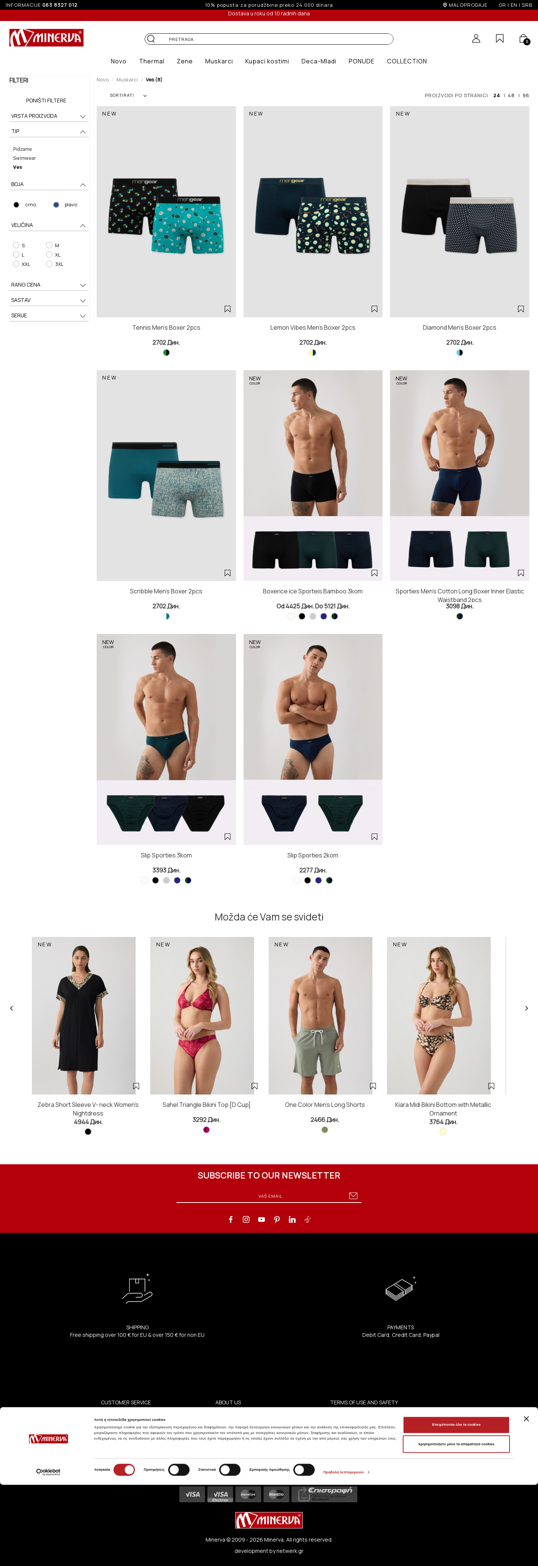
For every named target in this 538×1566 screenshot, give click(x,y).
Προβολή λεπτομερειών (343, 1553)
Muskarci (127, 79)
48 (511, 95)
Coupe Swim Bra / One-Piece (136, 1423)
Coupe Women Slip (124, 1414)
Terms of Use (347, 1414)
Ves (16, 166)
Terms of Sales (348, 1432)
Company (227, 1468)
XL (53, 254)
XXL (21, 264)
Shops (223, 1423)
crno (29, 204)
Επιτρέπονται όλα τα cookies (456, 1506)
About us (226, 1414)
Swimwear (23, 157)
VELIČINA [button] (48, 225)
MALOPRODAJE (468, 5)
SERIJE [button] (48, 316)
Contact (225, 1432)
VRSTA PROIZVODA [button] (48, 116)
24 (496, 95)
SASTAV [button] (48, 300)
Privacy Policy (346, 1423)
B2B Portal (228, 1441)
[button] (118, 61)
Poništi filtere (46, 100)
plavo (71, 204)
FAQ (335, 1441)
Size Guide (114, 1450)
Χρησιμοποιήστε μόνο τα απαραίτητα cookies (456, 1525)
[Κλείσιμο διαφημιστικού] (526, 1500)
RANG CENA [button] (48, 285)
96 (526, 95)
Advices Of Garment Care (132, 1441)
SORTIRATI (128, 95)
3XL (54, 264)
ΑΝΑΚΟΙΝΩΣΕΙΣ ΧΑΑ (239, 1459)
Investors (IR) (232, 1450)
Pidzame (21, 148)
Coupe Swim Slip (121, 1432)
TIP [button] (48, 132)
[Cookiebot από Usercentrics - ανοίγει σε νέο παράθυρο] (48, 1553)
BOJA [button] (48, 184)
